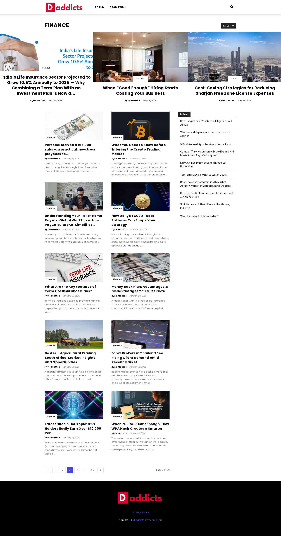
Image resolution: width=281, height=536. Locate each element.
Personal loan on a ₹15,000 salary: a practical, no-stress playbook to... (70, 149)
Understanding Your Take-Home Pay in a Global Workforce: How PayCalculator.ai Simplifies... (73, 220)
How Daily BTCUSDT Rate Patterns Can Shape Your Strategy (133, 220)
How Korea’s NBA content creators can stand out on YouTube (206, 195)
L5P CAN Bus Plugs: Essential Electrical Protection (203, 164)
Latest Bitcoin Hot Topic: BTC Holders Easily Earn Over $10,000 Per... (73, 428)
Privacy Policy (140, 512)
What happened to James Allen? (199, 216)
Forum (100, 7)
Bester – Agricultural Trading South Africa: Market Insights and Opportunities (70, 357)
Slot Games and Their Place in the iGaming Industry (205, 206)
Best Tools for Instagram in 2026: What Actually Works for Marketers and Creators (205, 184)
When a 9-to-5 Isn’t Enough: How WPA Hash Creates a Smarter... (140, 426)
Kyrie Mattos (38, 100)
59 (92, 469)
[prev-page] (48, 470)
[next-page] (100, 470)
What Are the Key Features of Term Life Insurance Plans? (70, 288)
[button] (232, 7)
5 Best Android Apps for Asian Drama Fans (205, 144)
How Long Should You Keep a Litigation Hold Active (206, 123)
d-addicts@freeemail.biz (147, 520)
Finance (46, 68)
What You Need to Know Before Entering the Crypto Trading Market (138, 149)
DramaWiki (117, 7)
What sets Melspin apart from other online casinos (205, 134)
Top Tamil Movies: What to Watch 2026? (203, 174)
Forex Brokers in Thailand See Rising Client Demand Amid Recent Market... (137, 357)
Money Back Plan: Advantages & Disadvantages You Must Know (139, 288)
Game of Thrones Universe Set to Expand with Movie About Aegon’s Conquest (207, 153)
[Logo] (65, 7)
